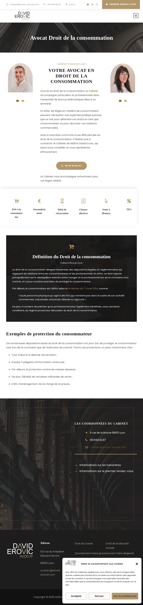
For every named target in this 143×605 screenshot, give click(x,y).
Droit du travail (84, 543)
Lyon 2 (72, 4)
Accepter (76, 596)
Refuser (99, 596)
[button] (136, 563)
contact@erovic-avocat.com (24, 4)
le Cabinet (92, 91)
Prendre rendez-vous (121, 4)
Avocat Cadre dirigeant (120, 553)
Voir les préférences (125, 596)
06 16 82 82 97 (54, 4)
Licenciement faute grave (90, 553)
